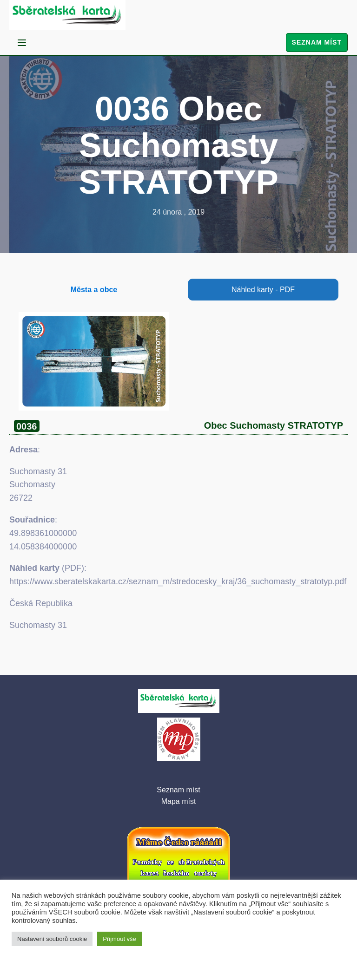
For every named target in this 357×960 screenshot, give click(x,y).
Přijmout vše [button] (119, 938)
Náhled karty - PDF (263, 290)
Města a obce (94, 290)
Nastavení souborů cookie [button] (52, 938)
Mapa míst (178, 801)
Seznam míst (317, 42)
